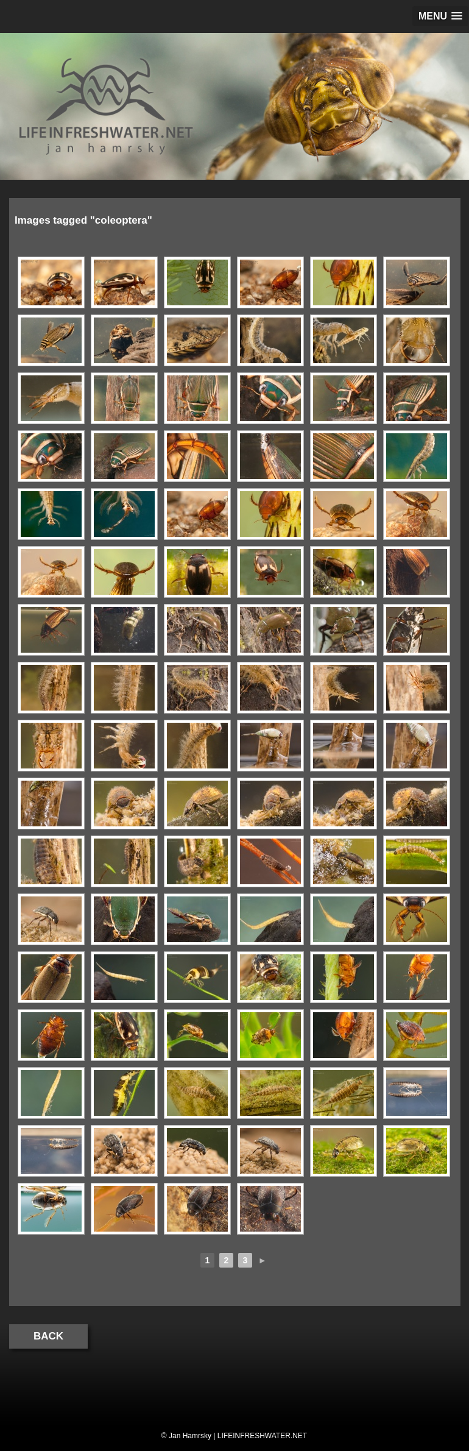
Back (48, 1336)
